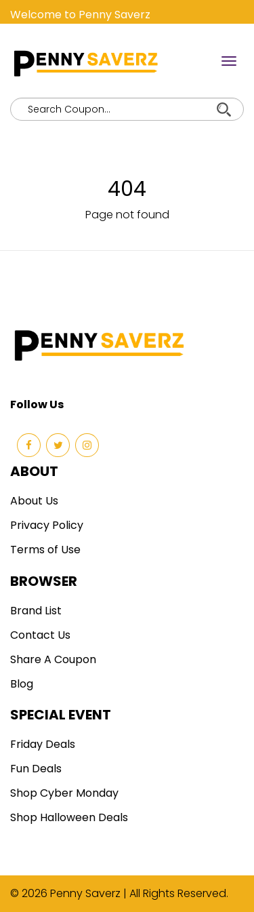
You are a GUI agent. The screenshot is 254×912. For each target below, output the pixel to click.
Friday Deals (42, 744)
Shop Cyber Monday (64, 793)
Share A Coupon (53, 659)
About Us (34, 501)
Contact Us (40, 635)
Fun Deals (36, 768)
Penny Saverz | (89, 893)
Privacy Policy (46, 525)
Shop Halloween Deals (69, 817)
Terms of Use (45, 549)
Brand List (36, 610)
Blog (21, 684)
